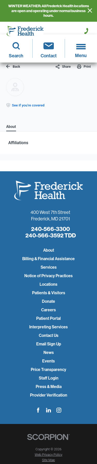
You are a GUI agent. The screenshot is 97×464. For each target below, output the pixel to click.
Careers (48, 309)
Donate (48, 301)
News (48, 352)
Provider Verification (48, 395)
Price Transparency (48, 369)
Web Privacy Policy (48, 455)
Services (49, 267)
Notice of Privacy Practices (48, 275)
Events (48, 361)
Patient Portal (48, 318)
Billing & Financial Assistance (48, 258)
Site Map (48, 460)
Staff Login (48, 378)
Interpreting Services (48, 326)
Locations (48, 284)
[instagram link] (58, 410)
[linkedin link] (48, 410)
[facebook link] (38, 410)
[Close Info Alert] (89, 10)
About (48, 250)
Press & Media (49, 386)
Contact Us (48, 335)
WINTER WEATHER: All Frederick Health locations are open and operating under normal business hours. (48, 11)
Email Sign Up (48, 344)
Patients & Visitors (48, 292)
